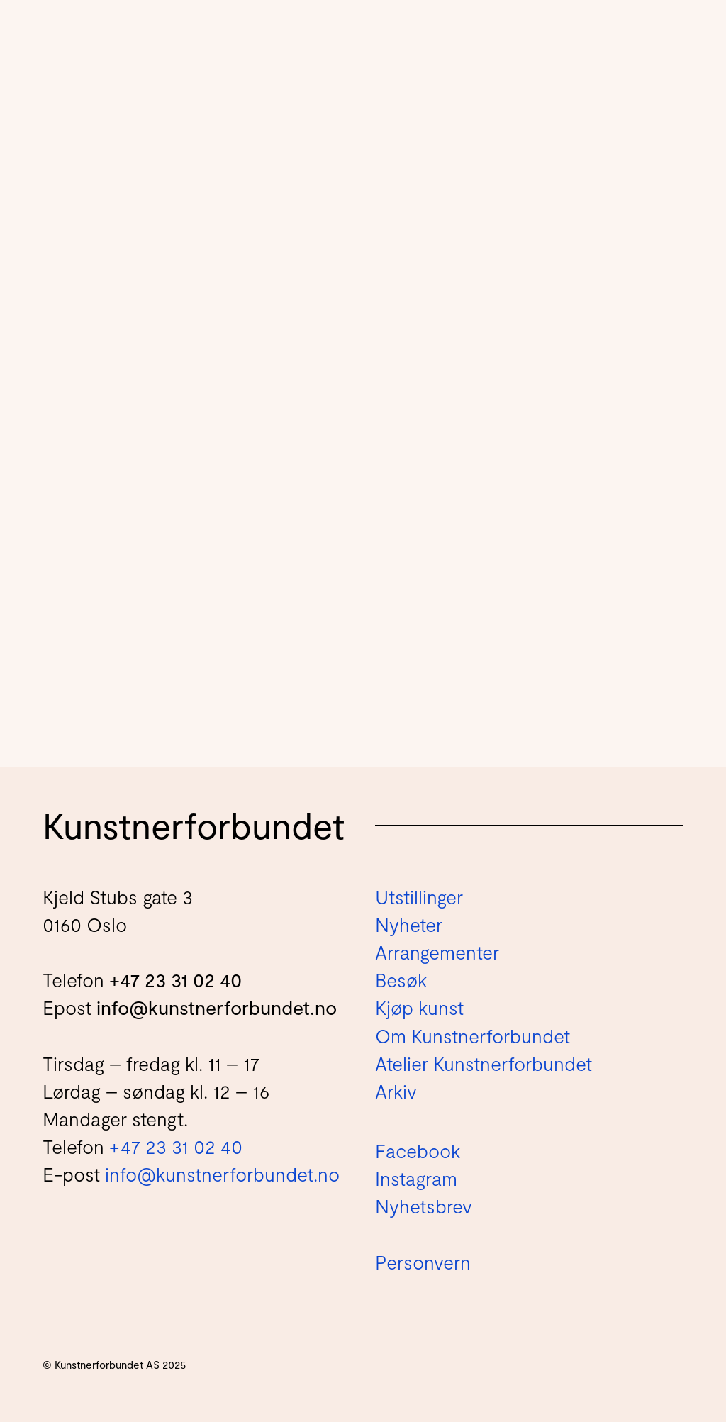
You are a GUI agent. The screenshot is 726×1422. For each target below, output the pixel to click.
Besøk (401, 979)
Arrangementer (437, 951)
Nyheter (408, 924)
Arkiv (396, 1090)
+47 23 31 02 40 (175, 979)
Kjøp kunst (419, 1007)
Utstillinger (419, 896)
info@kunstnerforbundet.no (216, 1007)
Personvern (423, 1261)
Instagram (416, 1178)
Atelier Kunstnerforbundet (483, 1063)
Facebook (417, 1150)
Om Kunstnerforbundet (472, 1035)
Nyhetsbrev (423, 1205)
